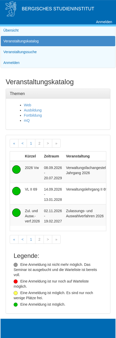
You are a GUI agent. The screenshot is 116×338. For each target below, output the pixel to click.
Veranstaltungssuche (20, 52)
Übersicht (10, 30)
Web (27, 105)
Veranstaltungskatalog (21, 41)
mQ (27, 120)
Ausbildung (32, 110)
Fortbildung (33, 115)
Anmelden (104, 22)
